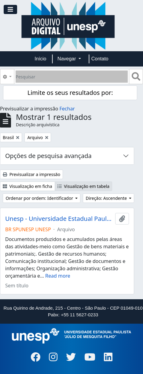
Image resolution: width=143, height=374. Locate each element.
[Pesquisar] (71, 76)
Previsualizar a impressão (31, 174)
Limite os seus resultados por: (70, 92)
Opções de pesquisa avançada (48, 156)
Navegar (67, 58)
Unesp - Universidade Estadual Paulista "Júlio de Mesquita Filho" (59, 218)
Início (40, 58)
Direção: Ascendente (107, 198)
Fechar (67, 108)
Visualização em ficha (27, 186)
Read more (57, 275)
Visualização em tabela (83, 186)
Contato (99, 58)
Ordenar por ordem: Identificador (40, 198)
